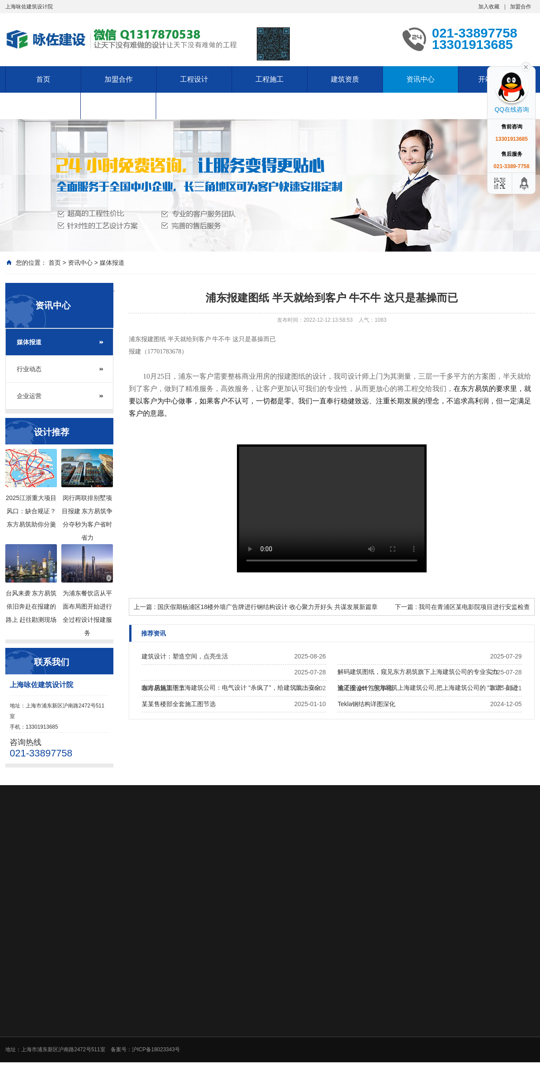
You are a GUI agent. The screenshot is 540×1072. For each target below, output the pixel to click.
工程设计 (194, 79)
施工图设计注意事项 (365, 688)
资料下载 (118, 105)
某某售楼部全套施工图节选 (179, 703)
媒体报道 (112, 262)
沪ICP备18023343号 (156, 1049)
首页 (43, 79)
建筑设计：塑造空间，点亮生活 (185, 656)
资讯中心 (420, 79)
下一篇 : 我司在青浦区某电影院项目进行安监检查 (462, 606)
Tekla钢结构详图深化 (366, 703)
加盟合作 (520, 7)
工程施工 (269, 79)
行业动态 (29, 368)
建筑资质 (345, 79)
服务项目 (43, 105)
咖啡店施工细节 (163, 688)
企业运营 (29, 395)
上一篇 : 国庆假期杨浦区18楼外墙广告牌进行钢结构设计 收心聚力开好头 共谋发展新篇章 (256, 606)
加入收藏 (488, 7)
